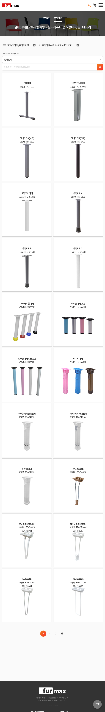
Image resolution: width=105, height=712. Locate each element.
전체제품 (58, 17)
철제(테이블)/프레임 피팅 (18, 45)
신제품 (46, 17)
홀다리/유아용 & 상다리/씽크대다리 (57, 45)
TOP (97, 704)
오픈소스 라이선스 (52, 705)
